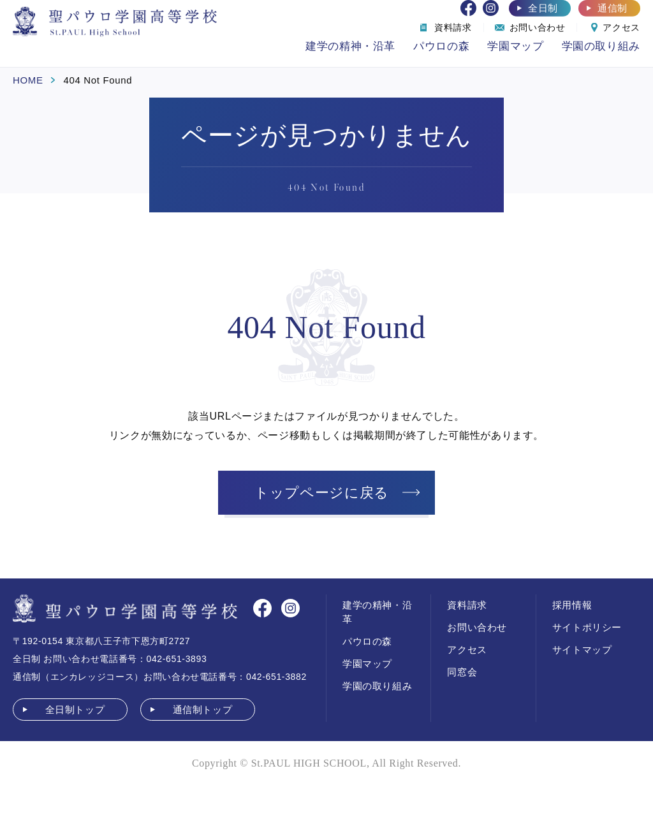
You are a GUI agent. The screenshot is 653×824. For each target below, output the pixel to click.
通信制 (612, 8)
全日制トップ (75, 709)
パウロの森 (441, 46)
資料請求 (467, 605)
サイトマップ (582, 649)
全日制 (543, 8)
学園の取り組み (601, 46)
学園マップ (515, 46)
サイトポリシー (587, 627)
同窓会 (462, 671)
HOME (28, 80)
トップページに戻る (321, 493)
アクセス (467, 649)
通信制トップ (203, 709)
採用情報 (572, 605)
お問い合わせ (477, 627)
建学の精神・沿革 (350, 46)
